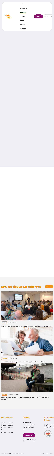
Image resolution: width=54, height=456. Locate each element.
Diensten (11, 428)
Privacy (42, 453)
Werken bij (3, 429)
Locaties (10, 425)
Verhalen (11, 432)
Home (3, 423)
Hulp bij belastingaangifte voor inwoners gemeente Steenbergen (23, 362)
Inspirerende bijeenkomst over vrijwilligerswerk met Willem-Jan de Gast (26, 326)
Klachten (46, 453)
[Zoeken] (45, 16)
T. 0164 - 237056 (29, 439)
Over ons (3, 425)
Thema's (10, 423)
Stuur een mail (29, 435)
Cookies (51, 453)
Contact (3, 432)
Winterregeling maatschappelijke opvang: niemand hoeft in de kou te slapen (25, 398)
